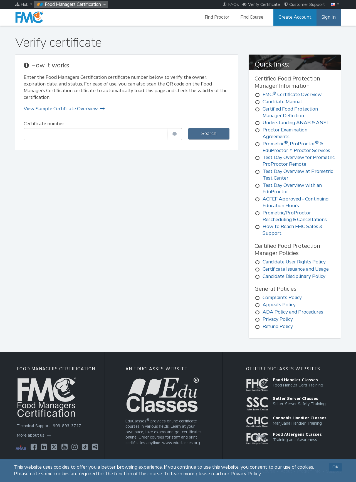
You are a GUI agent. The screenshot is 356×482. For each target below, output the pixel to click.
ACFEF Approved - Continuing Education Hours (295, 202)
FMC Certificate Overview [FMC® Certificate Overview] (292, 94)
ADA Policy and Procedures (293, 312)
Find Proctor (219, 17)
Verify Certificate (261, 4)
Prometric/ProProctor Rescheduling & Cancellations (295, 216)
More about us (33, 435)
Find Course (253, 17)
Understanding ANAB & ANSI (295, 122)
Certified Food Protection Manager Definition (290, 112)
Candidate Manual (282, 102)
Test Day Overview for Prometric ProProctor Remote (299, 160)
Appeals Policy (279, 305)
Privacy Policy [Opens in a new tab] (246, 474)
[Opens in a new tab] (33, 447)
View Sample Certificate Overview (64, 109)
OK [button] (335, 467)
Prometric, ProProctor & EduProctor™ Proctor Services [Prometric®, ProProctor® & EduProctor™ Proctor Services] (296, 147)
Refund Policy (278, 326)
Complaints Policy (282, 297)
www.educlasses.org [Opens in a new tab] (180, 443)
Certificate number (44, 124)
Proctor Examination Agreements (285, 133)
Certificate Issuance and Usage (296, 269)
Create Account (296, 17)
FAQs (231, 4)
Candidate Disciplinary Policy (294, 276)
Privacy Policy (278, 319)
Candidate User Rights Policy (294, 262)
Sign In (329, 17)
